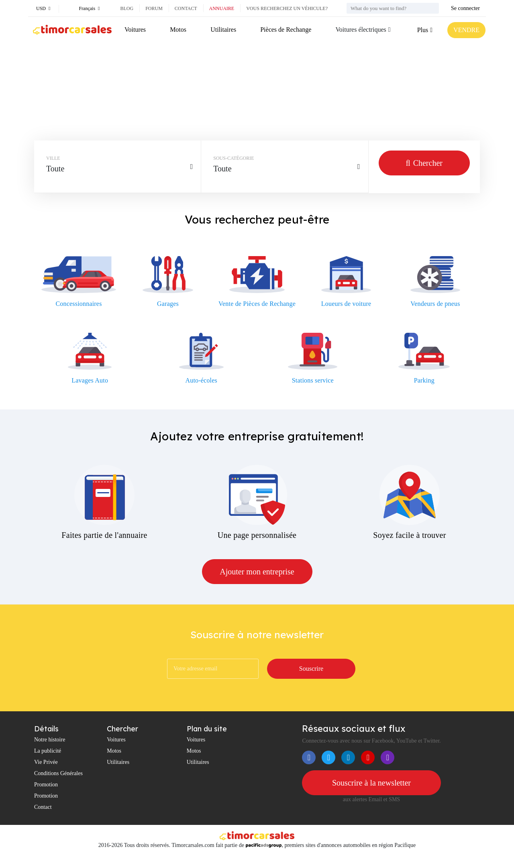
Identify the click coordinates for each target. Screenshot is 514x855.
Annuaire (222, 8)
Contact (186, 8)
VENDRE (466, 29)
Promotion (46, 785)
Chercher (424, 163)
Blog (126, 8)
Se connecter (465, 8)
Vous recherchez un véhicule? (287, 8)
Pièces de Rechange (285, 29)
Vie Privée (46, 762)
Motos (178, 29)
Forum (154, 8)
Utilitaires (223, 29)
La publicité (47, 751)
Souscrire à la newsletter (371, 782)
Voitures (135, 29)
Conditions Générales (58, 773)
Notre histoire (49, 740)
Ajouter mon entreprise (257, 571)
